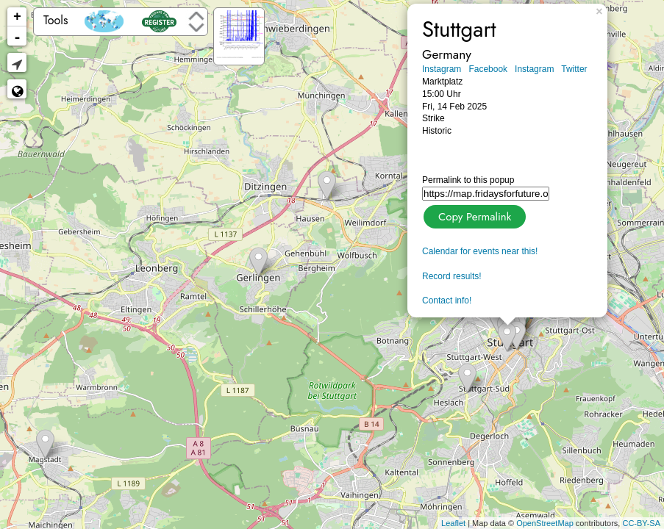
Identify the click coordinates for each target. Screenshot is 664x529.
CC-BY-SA (641, 523)
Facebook (487, 69)
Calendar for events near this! (480, 251)
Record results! (452, 276)
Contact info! (446, 300)
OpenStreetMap (545, 523)
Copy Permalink (473, 215)
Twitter (574, 69)
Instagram (441, 69)
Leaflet (453, 523)
